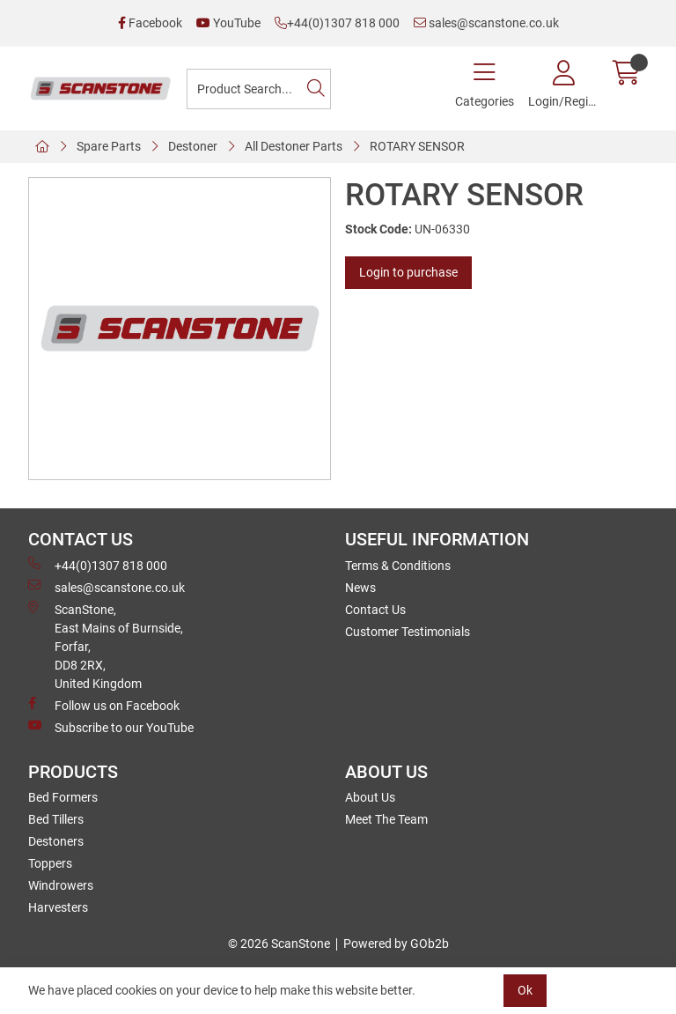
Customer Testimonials (407, 632)
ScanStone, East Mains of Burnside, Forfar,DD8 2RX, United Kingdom (105, 646)
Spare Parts (109, 146)
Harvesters (58, 907)
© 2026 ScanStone (279, 943)
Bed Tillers (56, 819)
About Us (370, 797)
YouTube (228, 23)
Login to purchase (408, 272)
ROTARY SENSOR (417, 146)
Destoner (192, 146)
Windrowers (60, 885)
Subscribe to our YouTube (111, 727)
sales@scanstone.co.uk (486, 23)
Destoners (56, 841)
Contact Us (375, 610)
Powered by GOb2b (396, 943)
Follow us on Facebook (104, 705)
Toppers (50, 863)
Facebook (150, 23)
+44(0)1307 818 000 (337, 23)
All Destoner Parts (293, 146)
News (360, 588)
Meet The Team (386, 819)
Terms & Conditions (398, 566)
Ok (525, 990)
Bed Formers (63, 797)
